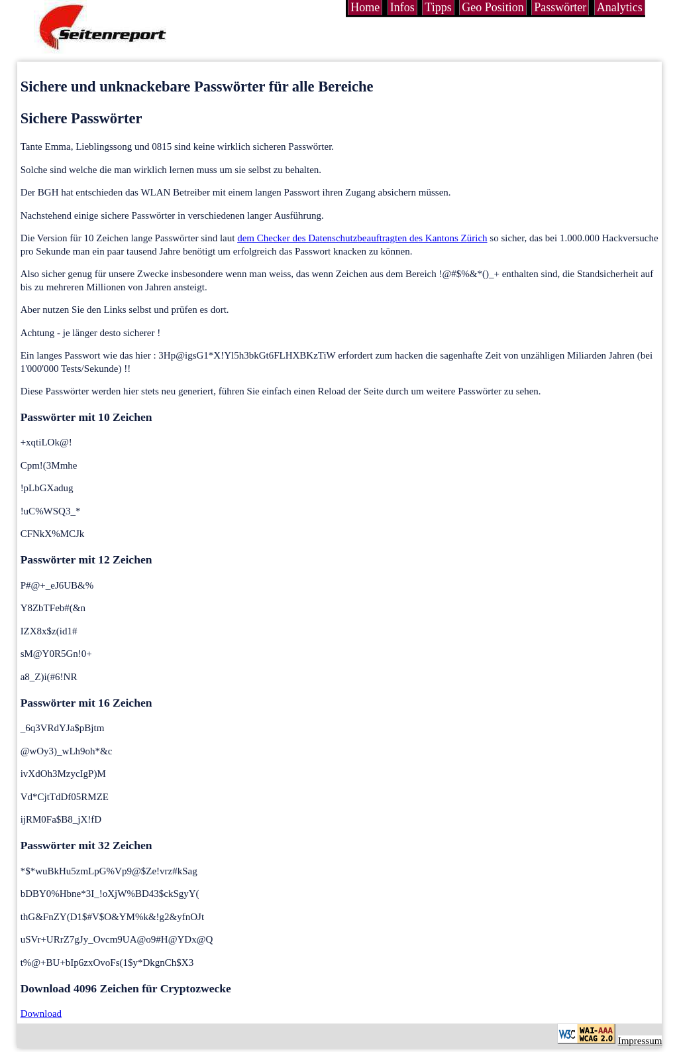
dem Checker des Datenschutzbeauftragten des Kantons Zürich (362, 238)
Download (41, 1013)
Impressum (640, 1040)
